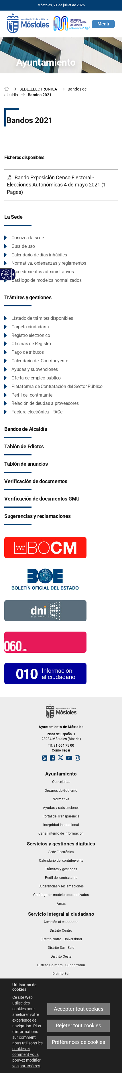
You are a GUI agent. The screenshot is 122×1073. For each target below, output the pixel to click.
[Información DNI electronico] (45, 610)
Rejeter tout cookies (78, 1025)
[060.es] (45, 642)
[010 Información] (45, 673)
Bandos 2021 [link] (40, 95)
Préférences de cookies (78, 1042)
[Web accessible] (6, 274)
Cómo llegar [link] (61, 750)
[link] (48, 23)
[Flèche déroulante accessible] (12, 274)
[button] (103, 24)
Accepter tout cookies (78, 1009)
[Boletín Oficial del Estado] (45, 578)
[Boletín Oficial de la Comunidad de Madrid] (45, 547)
